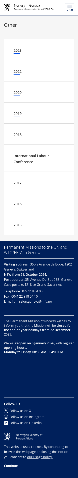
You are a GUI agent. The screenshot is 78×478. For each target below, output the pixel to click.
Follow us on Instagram (24, 417)
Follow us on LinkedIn (23, 423)
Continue (11, 466)
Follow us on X (17, 411)
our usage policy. (39, 457)
